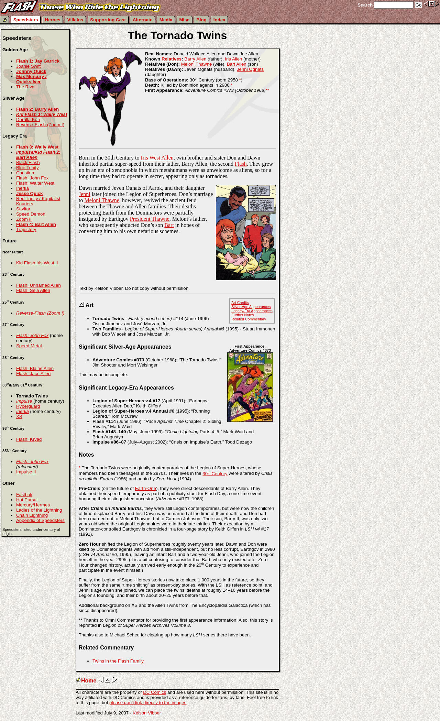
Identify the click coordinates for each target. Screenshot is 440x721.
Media (166, 19)
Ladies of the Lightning (39, 510)
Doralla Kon (28, 119)
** (267, 90)
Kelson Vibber (147, 712)
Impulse (24, 401)
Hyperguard (28, 406)
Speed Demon (30, 214)
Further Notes (242, 315)
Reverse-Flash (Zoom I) (40, 124)
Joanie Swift (28, 66)
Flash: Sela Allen (33, 290)
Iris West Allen (157, 158)
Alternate (143, 19)
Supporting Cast (108, 19)
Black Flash (28, 162)
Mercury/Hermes (33, 504)
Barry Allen (195, 59)
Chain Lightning (32, 515)
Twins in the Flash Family (118, 661)
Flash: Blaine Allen (35, 368)
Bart (169, 225)
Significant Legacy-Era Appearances (126, 388)
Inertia (22, 188)
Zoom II (24, 219)
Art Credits (240, 303)
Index (219, 19)
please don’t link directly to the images (147, 702)
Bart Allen (236, 64)
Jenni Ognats (250, 69)
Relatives (172, 59)
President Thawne (149, 219)
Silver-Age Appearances (251, 307)
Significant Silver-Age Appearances (125, 347)
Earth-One (145, 488)
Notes (86, 455)
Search (365, 5)
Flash (241, 164)
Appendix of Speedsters (40, 520)
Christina (25, 172)
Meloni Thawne (196, 64)
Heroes (52, 19)
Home (86, 681)
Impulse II (26, 471)
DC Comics (154, 692)
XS (19, 416)
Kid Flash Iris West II (37, 262)
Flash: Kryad (29, 439)
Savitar (23, 208)
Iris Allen (233, 59)
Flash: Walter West (35, 183)
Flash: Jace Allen (33, 373)
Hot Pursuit (27, 499)
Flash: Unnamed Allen (38, 285)
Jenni (84, 194)
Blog (201, 19)
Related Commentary (248, 319)
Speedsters (25, 19)
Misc (184, 19)
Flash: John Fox (32, 178)
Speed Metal (29, 345)
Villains (75, 19)
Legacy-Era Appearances (252, 311)
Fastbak (24, 494)
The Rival (25, 86)
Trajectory (26, 229)
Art (90, 305)
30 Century (214, 473)
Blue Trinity (27, 167)
